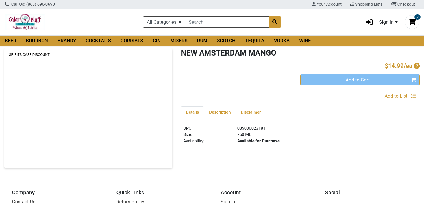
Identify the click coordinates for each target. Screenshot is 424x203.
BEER (10, 40)
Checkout (403, 4)
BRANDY (67, 40)
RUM (202, 40)
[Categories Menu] (164, 22)
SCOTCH (226, 40)
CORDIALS (132, 40)
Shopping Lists (366, 4)
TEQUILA (254, 40)
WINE (305, 40)
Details (192, 112)
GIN (157, 40)
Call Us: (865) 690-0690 (30, 4)
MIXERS (179, 40)
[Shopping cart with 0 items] (412, 22)
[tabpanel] (300, 137)
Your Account (327, 4)
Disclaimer (251, 112)
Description (220, 112)
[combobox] (227, 22)
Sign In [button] (378, 22)
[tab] (192, 112)
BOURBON (37, 40)
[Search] (227, 22)
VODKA (282, 40)
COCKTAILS (98, 40)
